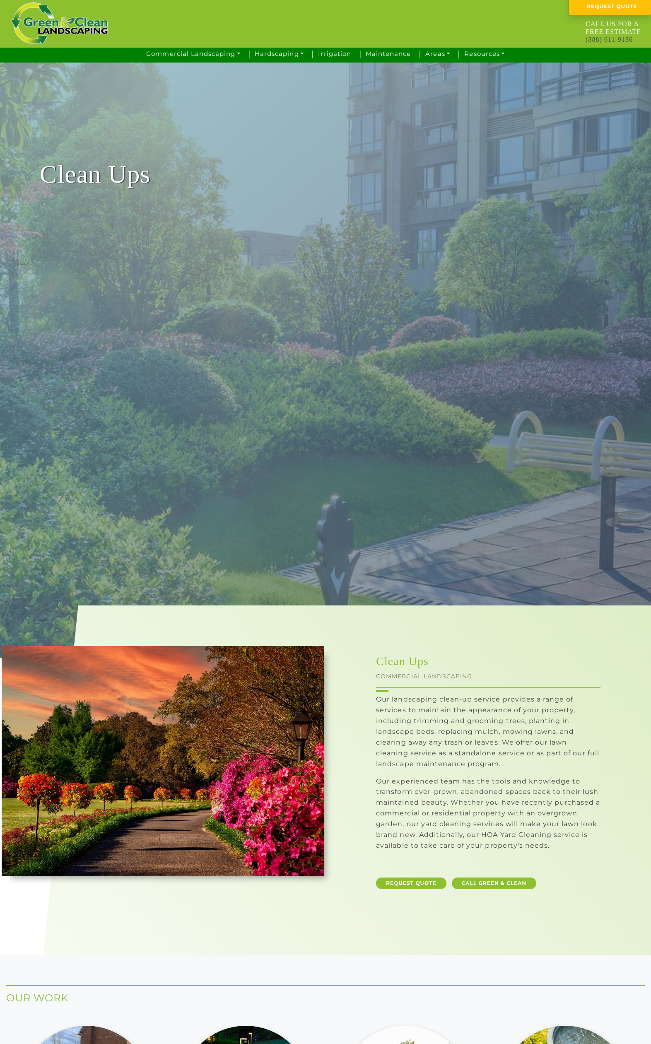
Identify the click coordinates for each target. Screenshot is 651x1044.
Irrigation (334, 54)
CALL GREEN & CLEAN (494, 883)
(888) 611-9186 (609, 39)
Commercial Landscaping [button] (190, 54)
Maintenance (388, 54)
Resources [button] (481, 54)
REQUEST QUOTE (411, 883)
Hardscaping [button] (277, 54)
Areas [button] (435, 54)
